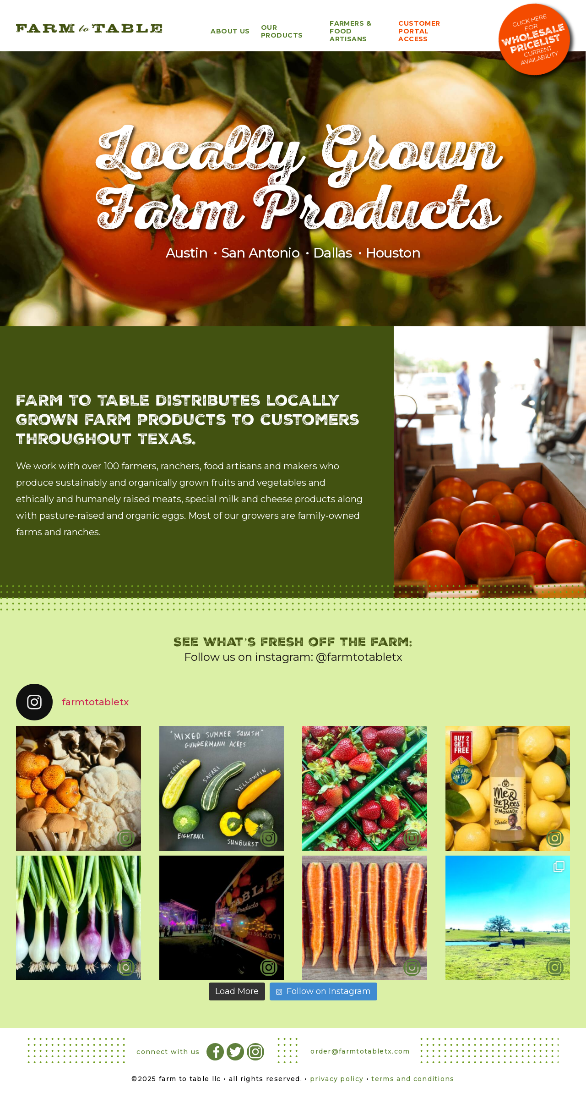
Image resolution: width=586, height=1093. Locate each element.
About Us (230, 31)
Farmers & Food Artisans (350, 31)
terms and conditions (412, 1079)
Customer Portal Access (419, 31)
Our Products (282, 31)
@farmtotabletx (359, 657)
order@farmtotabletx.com (360, 1051)
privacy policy (337, 1079)
